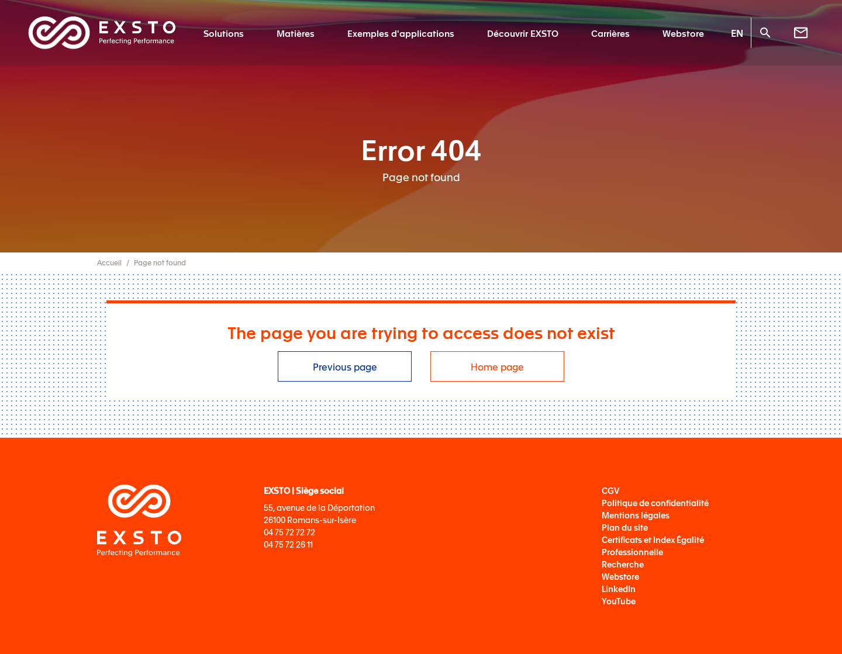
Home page (497, 366)
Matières (296, 33)
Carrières (610, 33)
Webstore (683, 33)
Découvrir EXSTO (522, 33)
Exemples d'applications (400, 33)
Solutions (223, 33)
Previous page (345, 366)
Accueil (109, 262)
